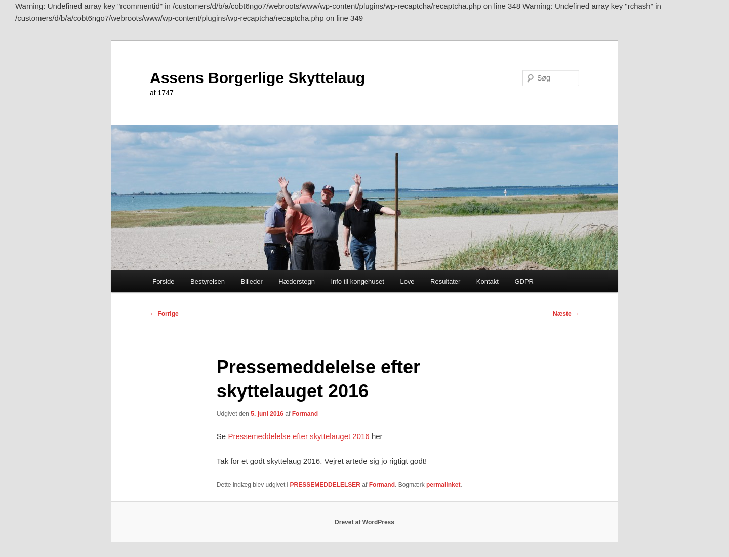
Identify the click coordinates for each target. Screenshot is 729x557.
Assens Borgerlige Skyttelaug (257, 77)
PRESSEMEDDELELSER (325, 484)
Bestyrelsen (207, 281)
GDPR (524, 281)
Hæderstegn (296, 281)
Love (407, 281)
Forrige (164, 313)
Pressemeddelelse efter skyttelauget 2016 (298, 436)
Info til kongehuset (357, 281)
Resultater (445, 281)
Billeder (251, 281)
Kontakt (487, 281)
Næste (566, 313)
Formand (305, 413)
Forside (163, 281)
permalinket (443, 484)
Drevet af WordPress (364, 522)
